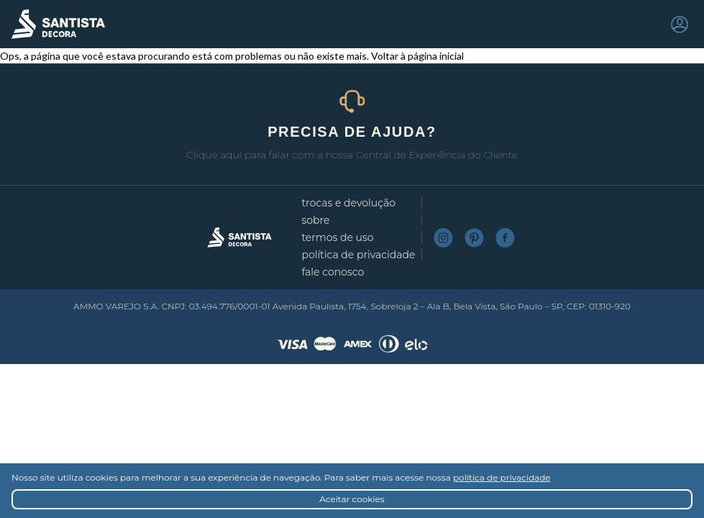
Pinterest (474, 237)
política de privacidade (502, 477)
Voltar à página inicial (417, 56)
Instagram (443, 237)
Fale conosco (332, 272)
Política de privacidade (358, 254)
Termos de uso (337, 237)
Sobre (315, 220)
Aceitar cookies (351, 499)
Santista (58, 24)
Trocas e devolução (348, 203)
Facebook (505, 237)
